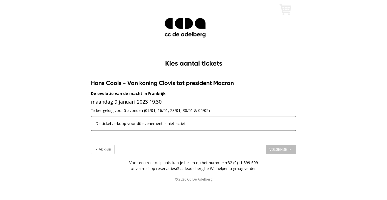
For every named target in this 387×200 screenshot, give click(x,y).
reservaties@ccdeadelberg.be (182, 168)
